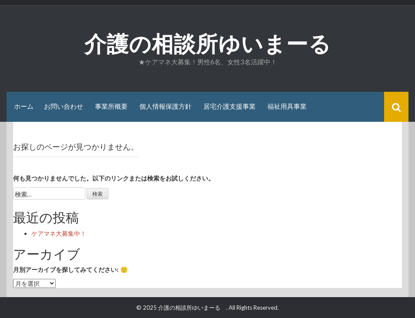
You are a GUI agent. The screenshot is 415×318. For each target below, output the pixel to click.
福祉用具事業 (287, 106)
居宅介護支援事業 (229, 106)
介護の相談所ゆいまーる (218, 44)
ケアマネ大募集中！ (58, 233)
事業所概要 (111, 106)
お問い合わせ (63, 106)
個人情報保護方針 (165, 106)
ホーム (24, 106)
